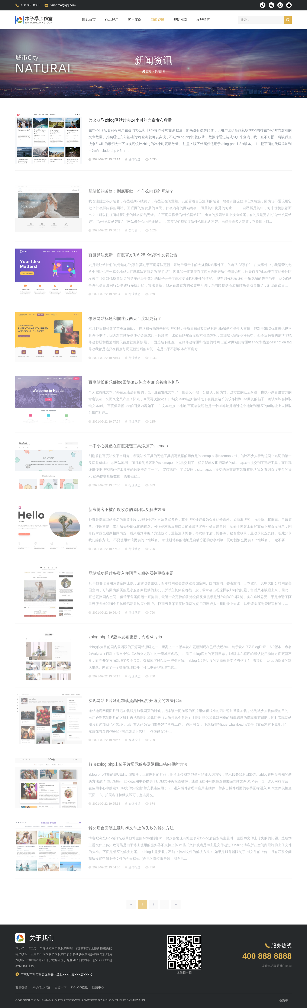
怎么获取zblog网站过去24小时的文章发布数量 (145, 119)
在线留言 (203, 20)
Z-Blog (108, 1000)
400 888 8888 (30, 5)
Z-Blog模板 (79, 987)
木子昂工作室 (41, 987)
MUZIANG (44, 1000)
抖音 (262, 5)
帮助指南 (180, 20)
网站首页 (89, 20)
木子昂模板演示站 (34, 20)
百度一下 (61, 987)
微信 (271, 5)
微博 (280, 5)
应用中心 (98, 987)
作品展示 (112, 20)
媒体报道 (134, 159)
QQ (289, 5)
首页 (148, 71)
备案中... (285, 1000)
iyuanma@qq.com (63, 5)
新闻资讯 (157, 20)
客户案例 (134, 20)
